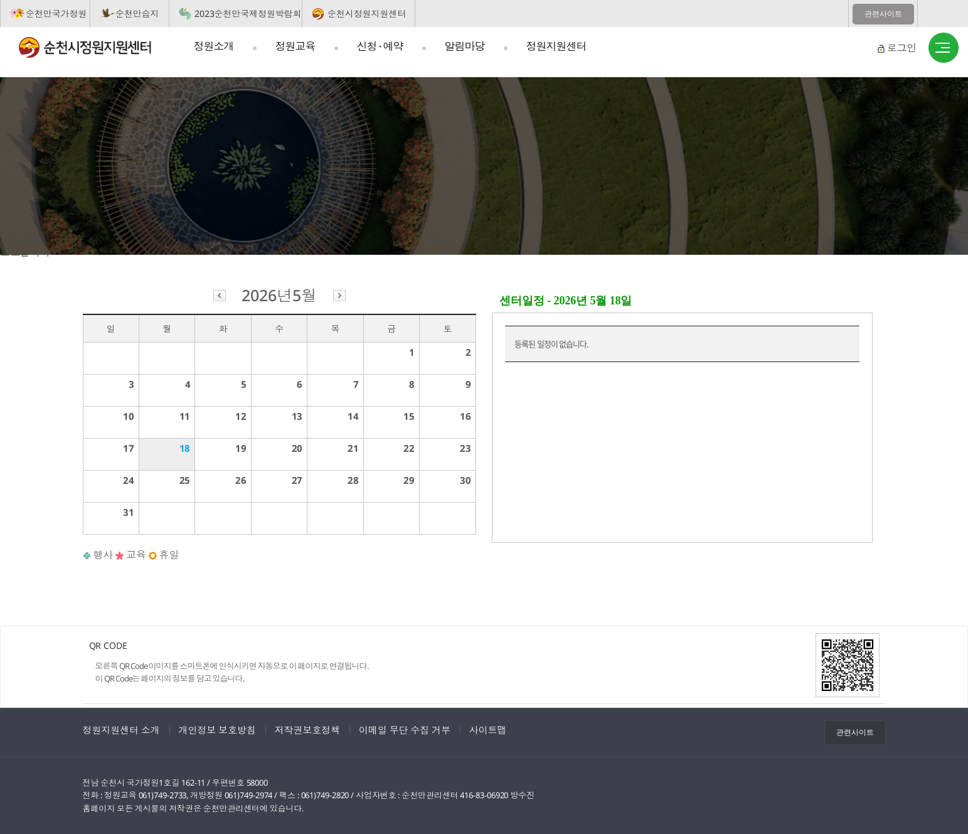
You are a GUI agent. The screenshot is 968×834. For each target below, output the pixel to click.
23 (465, 448)
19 (241, 448)
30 (465, 480)
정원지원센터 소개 (121, 730)
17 (128, 448)
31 (128, 512)
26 (241, 480)
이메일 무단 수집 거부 (404, 730)
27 (297, 480)
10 (128, 416)
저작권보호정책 (307, 730)
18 (185, 448)
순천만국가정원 (56, 13)
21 (353, 448)
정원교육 (295, 46)
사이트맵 (943, 48)
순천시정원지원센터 (366, 13)
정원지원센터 (556, 46)
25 (185, 480)
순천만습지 (137, 13)
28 (353, 480)
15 (409, 416)
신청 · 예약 (380, 46)
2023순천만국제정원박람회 (248, 13)
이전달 (219, 297)
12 (241, 416)
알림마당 (465, 46)
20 (297, 448)
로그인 (901, 48)
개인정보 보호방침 (217, 730)
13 (297, 416)
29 (409, 480)
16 (465, 416)
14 (353, 416)
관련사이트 (883, 13)
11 (185, 416)
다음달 (339, 297)
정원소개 (214, 46)
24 (128, 480)
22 (409, 448)
